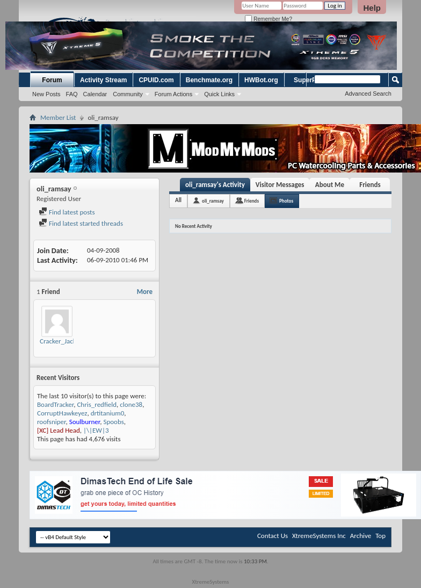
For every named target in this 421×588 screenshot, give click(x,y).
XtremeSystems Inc (319, 536)
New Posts (46, 94)
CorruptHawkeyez (62, 413)
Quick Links (219, 94)
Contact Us (272, 536)
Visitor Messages (280, 185)
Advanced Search (368, 93)
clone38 (131, 404)
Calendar (95, 94)
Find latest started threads (81, 223)
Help (372, 7)
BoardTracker (55, 404)
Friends (369, 185)
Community (128, 94)
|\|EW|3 (95, 430)
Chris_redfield (97, 404)
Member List (58, 117)
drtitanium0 (108, 413)
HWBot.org (261, 80)
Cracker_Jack (58, 341)
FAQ (72, 94)
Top (380, 536)
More (145, 292)
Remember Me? (268, 19)
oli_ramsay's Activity (215, 185)
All (178, 200)
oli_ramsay (213, 201)
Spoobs (113, 422)
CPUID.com (156, 80)
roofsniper (51, 422)
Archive (360, 536)
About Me (329, 185)
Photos (286, 201)
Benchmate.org (209, 80)
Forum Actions (173, 94)
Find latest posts (67, 212)
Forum (52, 80)
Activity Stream (103, 80)
